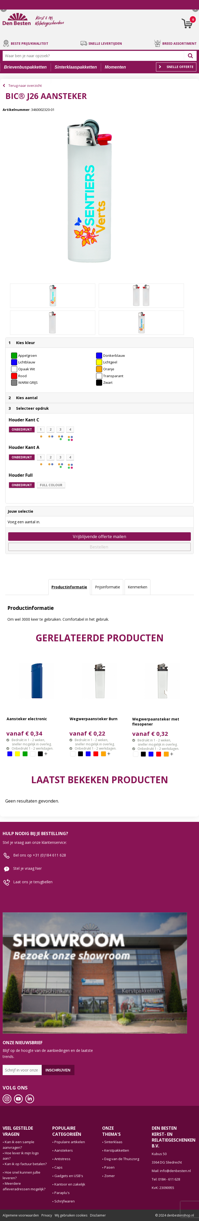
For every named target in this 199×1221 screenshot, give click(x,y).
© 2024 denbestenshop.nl (174, 1215)
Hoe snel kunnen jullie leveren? (21, 1175)
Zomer (109, 1175)
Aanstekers (63, 1150)
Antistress (62, 1158)
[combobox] (95, 56)
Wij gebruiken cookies (71, 1215)
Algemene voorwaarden (21, 1215)
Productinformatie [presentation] (69, 586)
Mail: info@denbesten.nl (171, 1170)
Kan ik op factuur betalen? (26, 1163)
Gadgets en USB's (68, 1175)
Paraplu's (62, 1192)
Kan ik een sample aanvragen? (18, 1144)
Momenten (115, 67)
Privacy (46, 1215)
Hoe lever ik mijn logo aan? (21, 1156)
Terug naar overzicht (25, 85)
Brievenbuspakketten (25, 67)
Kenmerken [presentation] (137, 586)
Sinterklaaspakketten (76, 67)
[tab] (69, 587)
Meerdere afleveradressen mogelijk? (24, 1186)
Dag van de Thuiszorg (121, 1158)
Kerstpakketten (116, 1150)
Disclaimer (98, 1215)
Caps (58, 1167)
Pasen (109, 1167)
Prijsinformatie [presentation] (107, 586)
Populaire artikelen (69, 1141)
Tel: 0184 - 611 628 (166, 1179)
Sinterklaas (113, 1141)
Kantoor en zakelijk (69, 1184)
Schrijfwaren (64, 1201)
